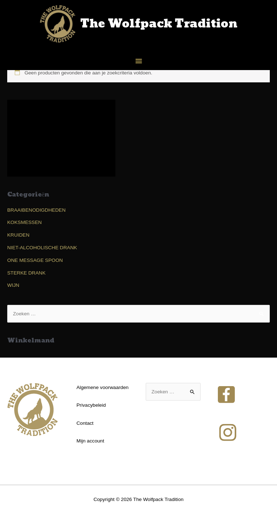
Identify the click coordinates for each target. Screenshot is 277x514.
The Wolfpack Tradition (158, 23)
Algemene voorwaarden (102, 387)
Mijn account (90, 441)
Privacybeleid (91, 405)
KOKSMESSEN (24, 222)
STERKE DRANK (26, 273)
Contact (84, 423)
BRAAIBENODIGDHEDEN (36, 210)
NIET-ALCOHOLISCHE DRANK (42, 247)
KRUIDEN (18, 235)
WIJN (13, 285)
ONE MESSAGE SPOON (35, 260)
